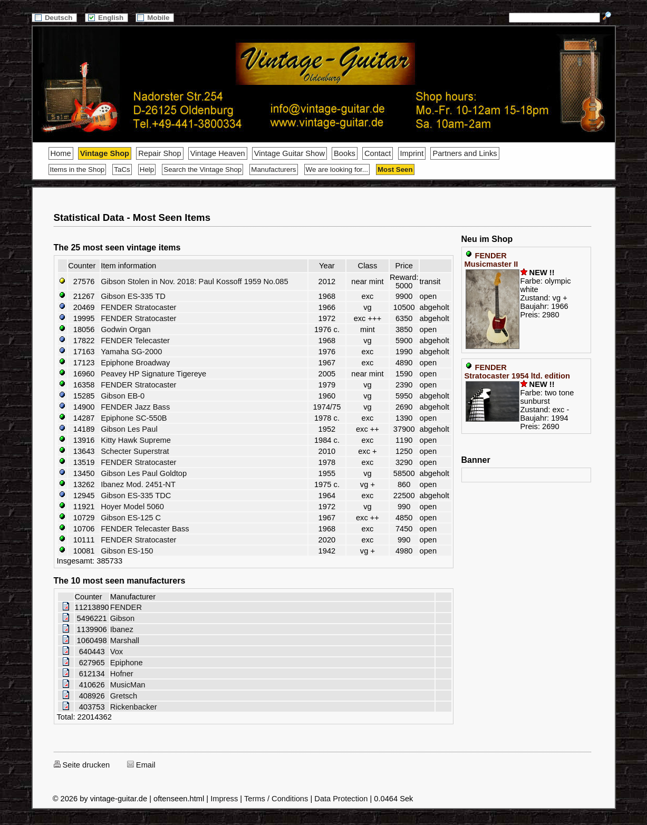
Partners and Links (464, 153)
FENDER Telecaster (135, 340)
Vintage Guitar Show (289, 153)
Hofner (121, 673)
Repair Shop (159, 153)
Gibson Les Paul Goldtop (144, 473)
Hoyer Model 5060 (132, 506)
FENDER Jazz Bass (135, 407)
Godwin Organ (126, 329)
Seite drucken (82, 765)
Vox (116, 651)
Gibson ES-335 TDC (136, 495)
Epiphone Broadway (135, 362)
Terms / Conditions (276, 798)
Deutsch (54, 18)
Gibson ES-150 (127, 551)
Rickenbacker (133, 707)
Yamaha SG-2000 (131, 351)
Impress (224, 798)
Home (61, 153)
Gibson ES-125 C (131, 517)
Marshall (124, 640)
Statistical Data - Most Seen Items (132, 217)
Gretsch (123, 696)
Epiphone (126, 662)
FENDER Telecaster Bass (145, 529)
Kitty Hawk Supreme (136, 440)
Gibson (122, 618)
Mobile (154, 18)
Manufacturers (273, 169)
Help (147, 169)
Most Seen (395, 169)
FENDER (126, 607)
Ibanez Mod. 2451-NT (138, 484)
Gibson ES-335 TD (133, 296)
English (106, 18)
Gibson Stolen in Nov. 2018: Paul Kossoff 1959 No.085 (194, 281)
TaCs (122, 169)
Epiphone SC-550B (134, 418)
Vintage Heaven (217, 153)
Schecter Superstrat (135, 451)
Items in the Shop (77, 169)
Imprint (412, 153)
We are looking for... (337, 169)
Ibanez (121, 629)
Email (141, 765)
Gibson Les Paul (129, 429)
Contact (377, 153)
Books (344, 153)
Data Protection (341, 798)
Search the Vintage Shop (202, 169)
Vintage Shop (104, 153)
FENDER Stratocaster (138, 307)
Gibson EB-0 (122, 396)
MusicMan (128, 685)
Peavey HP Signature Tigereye (153, 374)
